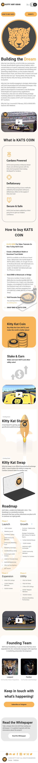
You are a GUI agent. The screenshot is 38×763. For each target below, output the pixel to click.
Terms (10, 760)
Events (31, 14)
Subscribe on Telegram (19, 704)
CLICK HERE (10, 244)
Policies (16, 760)
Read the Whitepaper (19, 736)
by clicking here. (12, 303)
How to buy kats (8, 14)
